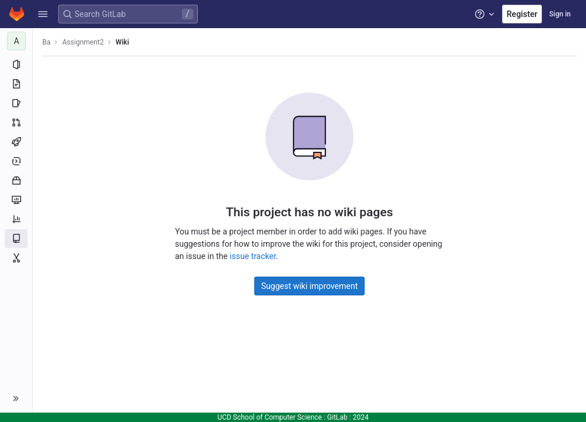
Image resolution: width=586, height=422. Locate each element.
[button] (42, 14)
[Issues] (16, 103)
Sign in (560, 14)
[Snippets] (16, 258)
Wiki (122, 42)
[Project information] (16, 64)
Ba (46, 42)
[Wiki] (16, 238)
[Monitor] (16, 199)
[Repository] (16, 83)
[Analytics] (16, 219)
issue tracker (253, 256)
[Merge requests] (16, 122)
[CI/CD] (16, 141)
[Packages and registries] (16, 180)
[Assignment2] (16, 41)
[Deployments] (16, 161)
